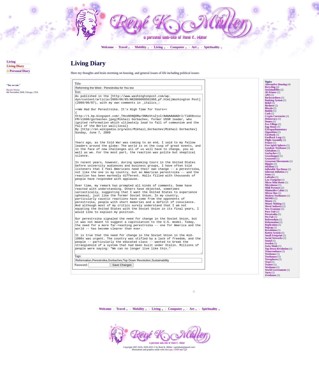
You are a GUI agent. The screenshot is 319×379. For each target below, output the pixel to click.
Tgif (185, 376)
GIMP (176, 376)
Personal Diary (20, 71)
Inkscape (169, 376)
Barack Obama (13, 90)
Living (11, 61)
